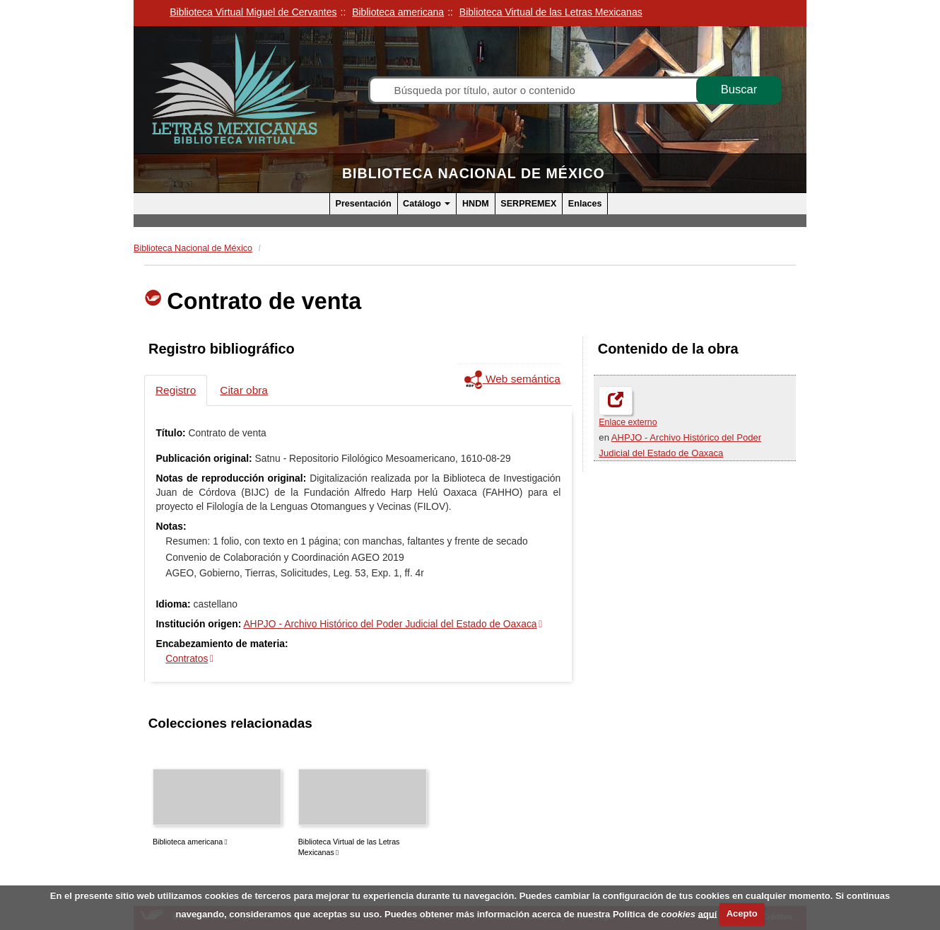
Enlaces (585, 204)
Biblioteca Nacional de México (473, 173)
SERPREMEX (528, 204)
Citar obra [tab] (244, 390)
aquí (707, 913)
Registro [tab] (175, 390)
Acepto (742, 913)
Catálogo (426, 204)
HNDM (475, 204)
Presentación (364, 204)
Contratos (186, 658)
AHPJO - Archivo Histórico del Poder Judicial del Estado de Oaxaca (389, 623)
